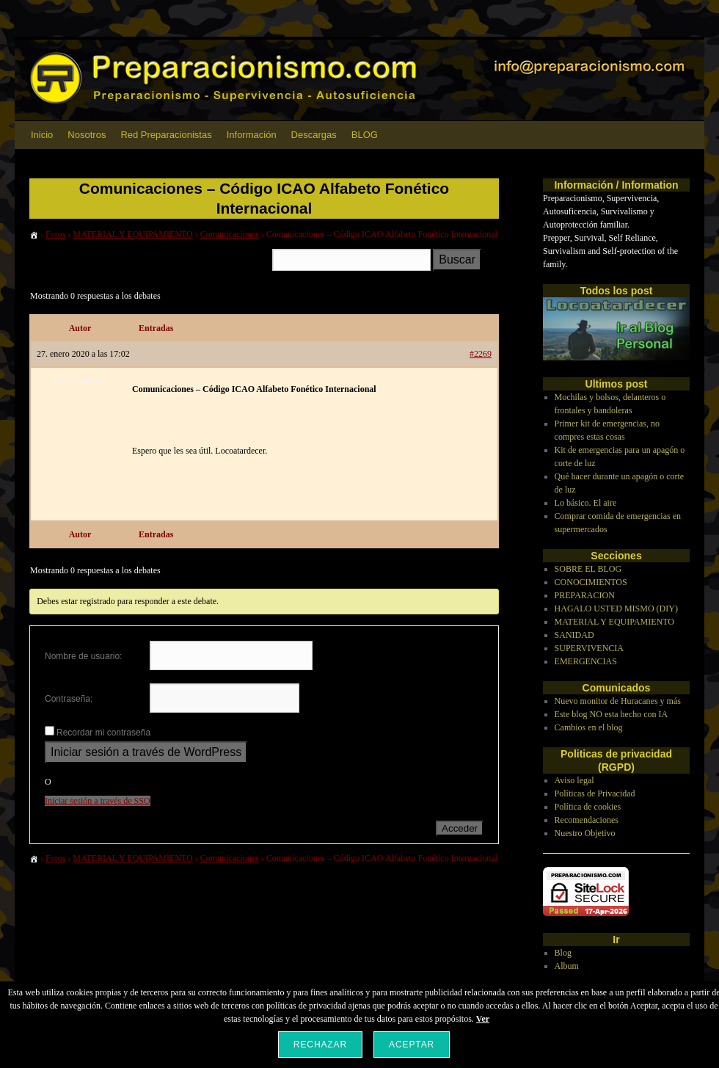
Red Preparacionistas (165, 134)
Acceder (460, 828)
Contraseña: (68, 699)
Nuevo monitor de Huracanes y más (618, 701)
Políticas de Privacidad (595, 793)
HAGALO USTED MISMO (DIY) (616, 608)
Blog (563, 953)
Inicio (42, 134)
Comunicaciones (229, 234)
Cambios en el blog (589, 727)
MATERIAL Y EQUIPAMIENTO (132, 234)
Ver (482, 1019)
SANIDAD (574, 635)
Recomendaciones (586, 820)
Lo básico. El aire (586, 503)
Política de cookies (588, 807)
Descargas (314, 134)
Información (252, 134)
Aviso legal (574, 780)
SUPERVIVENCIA (589, 648)
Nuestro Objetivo (585, 833)
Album (567, 966)
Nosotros (86, 134)
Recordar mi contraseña (103, 732)
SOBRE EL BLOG (588, 569)
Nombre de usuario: (83, 656)
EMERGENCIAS (586, 661)
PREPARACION (585, 595)
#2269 (481, 354)
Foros (55, 234)
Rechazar (320, 1044)
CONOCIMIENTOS (591, 582)
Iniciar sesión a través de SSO (97, 801)
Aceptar (411, 1044)
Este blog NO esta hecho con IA (611, 714)
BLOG (364, 134)
